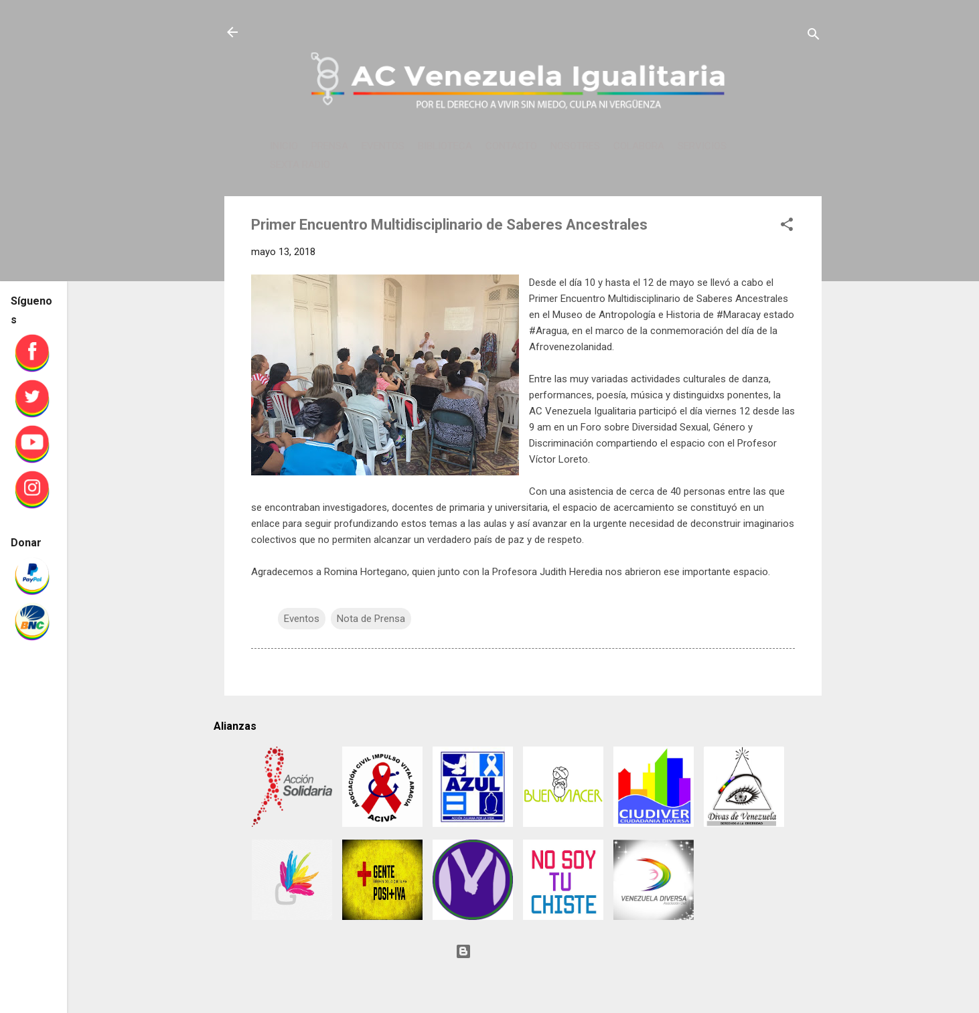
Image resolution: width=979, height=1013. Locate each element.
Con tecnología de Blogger (523, 951)
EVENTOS (383, 146)
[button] (787, 226)
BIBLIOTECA (445, 146)
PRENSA (329, 146)
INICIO (284, 146)
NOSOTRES (575, 146)
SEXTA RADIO (300, 165)
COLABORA (638, 146)
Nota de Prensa (371, 619)
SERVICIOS (702, 146)
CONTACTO (511, 146)
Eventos (301, 619)
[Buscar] (814, 36)
